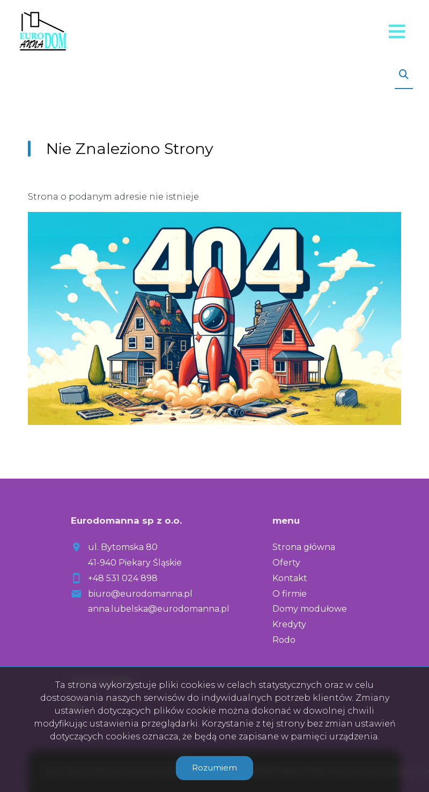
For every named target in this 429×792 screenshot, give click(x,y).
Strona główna (303, 547)
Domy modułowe (309, 609)
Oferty (286, 563)
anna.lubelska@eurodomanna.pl (159, 609)
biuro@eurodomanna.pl (140, 594)
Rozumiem (214, 767)
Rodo (283, 640)
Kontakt (289, 578)
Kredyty (289, 624)
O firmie (289, 594)
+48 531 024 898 (123, 578)
